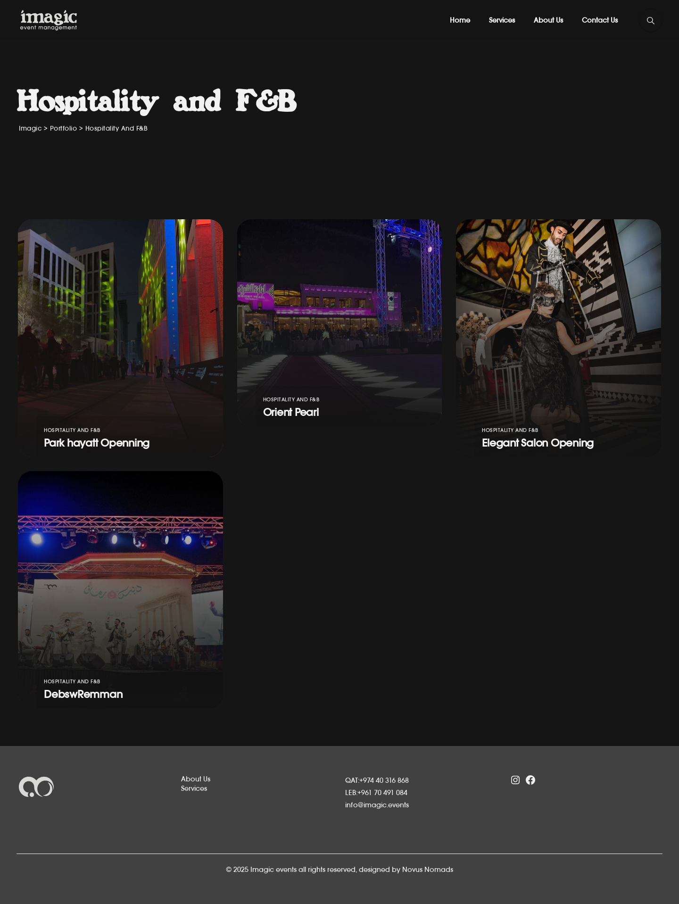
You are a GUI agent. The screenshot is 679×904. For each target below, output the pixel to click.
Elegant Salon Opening (538, 442)
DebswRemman (83, 694)
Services (502, 20)
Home (460, 20)
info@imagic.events (377, 804)
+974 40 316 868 (384, 780)
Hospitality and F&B (72, 430)
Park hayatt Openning (96, 442)
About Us (548, 20)
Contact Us (600, 20)
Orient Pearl (291, 412)
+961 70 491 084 (382, 792)
